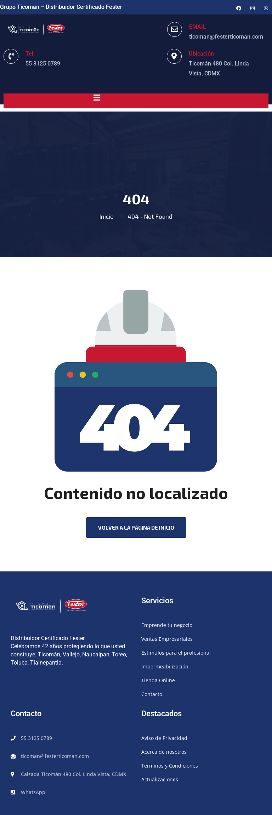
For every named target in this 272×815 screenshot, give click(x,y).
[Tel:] (11, 56)
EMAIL (197, 26)
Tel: (30, 53)
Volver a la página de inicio (136, 527)
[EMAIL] (174, 29)
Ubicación (201, 53)
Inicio (107, 216)
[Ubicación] (174, 56)
